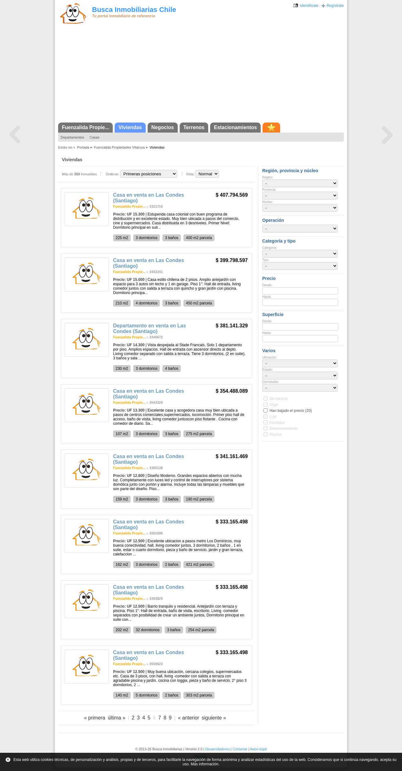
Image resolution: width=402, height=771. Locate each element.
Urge (273, 404)
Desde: (267, 285)
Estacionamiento (283, 428)
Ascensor (277, 422)
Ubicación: (269, 357)
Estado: (267, 369)
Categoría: (269, 247)
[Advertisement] (201, 75)
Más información (204, 764)
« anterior (188, 717)
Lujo (273, 416)
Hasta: (266, 296)
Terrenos (193, 127)
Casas (94, 137)
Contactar (239, 749)
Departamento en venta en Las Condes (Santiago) (149, 328)
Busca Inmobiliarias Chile (134, 10)
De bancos (278, 398)
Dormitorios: (270, 382)
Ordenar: (112, 174)
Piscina (275, 434)
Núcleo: (267, 202)
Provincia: (269, 189)
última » (116, 717)
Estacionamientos (235, 127)
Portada (83, 147)
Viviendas (130, 127)
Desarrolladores (217, 749)
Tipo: (265, 260)
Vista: (190, 174)
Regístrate (335, 5)
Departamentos (72, 137)
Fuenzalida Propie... (85, 127)
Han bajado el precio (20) (290, 410)
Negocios (162, 127)
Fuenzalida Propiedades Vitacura (119, 147)
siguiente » (214, 717)
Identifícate (309, 5)
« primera (94, 717)
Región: (267, 177)
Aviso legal (258, 749)
